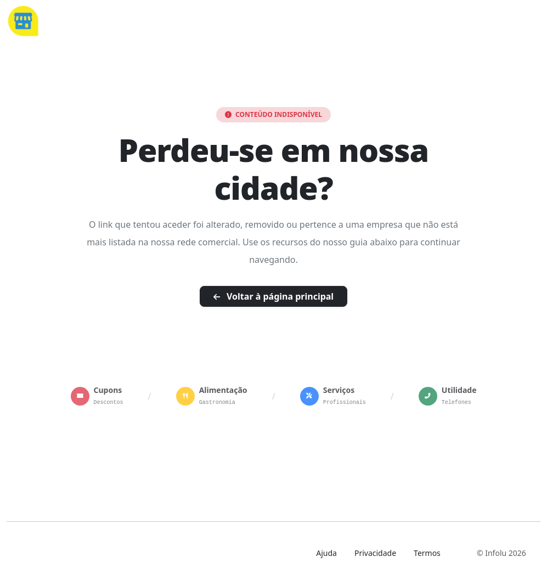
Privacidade (375, 553)
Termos (427, 553)
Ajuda (326, 553)
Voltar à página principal (273, 296)
